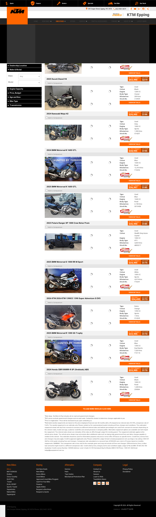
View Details (134, 73)
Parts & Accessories (99, 21)
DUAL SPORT (11, 484)
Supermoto (11, 489)
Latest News (141, 21)
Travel (9, 482)
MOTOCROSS (12, 472)
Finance (115, 21)
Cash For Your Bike (43, 482)
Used (27, 60)
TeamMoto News (99, 479)
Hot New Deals (41, 469)
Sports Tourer (12, 487)
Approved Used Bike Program (47, 479)
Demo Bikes (40, 474)
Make (10, 76)
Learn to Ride (98, 477)
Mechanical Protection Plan (75, 477)
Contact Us (97, 469)
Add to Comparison (55, 47)
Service (83, 21)
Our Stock (61, 21)
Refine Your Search (17, 35)
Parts (66, 472)
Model (10, 82)
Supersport (11, 494)
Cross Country (12, 477)
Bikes (9, 469)
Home (36, 21)
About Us (128, 21)
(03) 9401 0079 (120, 9)
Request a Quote (42, 492)
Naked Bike (11, 492)
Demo (19, 60)
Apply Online (41, 487)
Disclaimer (126, 472)
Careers (96, 474)
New (11, 60)
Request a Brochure (43, 489)
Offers (72, 21)
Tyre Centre (69, 474)
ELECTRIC (10, 479)
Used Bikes (40, 477)
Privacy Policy (128, 469)
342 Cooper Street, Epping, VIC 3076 (99, 9)
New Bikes (47, 21)
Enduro (9, 474)
